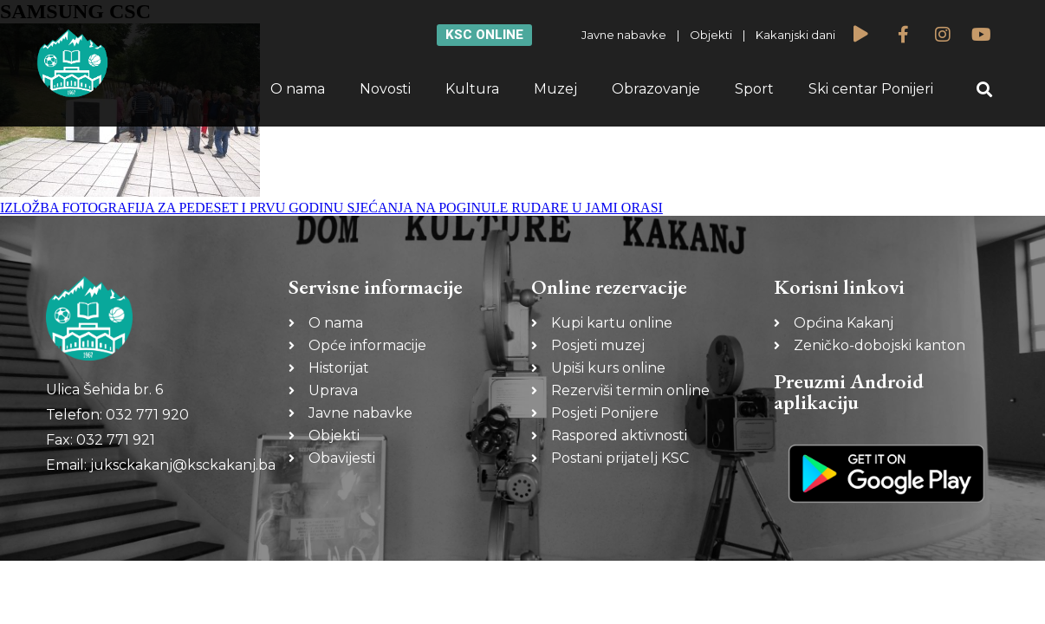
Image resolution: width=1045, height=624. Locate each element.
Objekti (711, 35)
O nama (297, 89)
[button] (984, 89)
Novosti (385, 89)
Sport (754, 89)
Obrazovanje (656, 89)
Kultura (472, 89)
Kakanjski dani (795, 35)
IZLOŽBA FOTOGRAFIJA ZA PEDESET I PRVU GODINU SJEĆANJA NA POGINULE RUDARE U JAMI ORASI (331, 207)
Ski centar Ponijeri (870, 89)
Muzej (555, 89)
